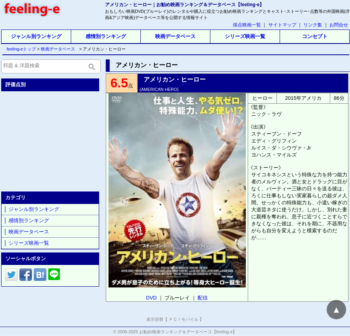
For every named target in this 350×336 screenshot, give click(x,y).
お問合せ (338, 25)
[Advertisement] (51, 139)
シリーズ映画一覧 (245, 36)
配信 (203, 298)
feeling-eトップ (19, 49)
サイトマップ (282, 25)
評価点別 (15, 84)
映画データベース (175, 36)
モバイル (189, 319)
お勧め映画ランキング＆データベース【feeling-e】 (188, 331)
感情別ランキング (106, 36)
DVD (151, 298)
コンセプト (314, 36)
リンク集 (312, 25)
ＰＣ (173, 319)
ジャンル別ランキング (36, 36)
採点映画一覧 (247, 25)
